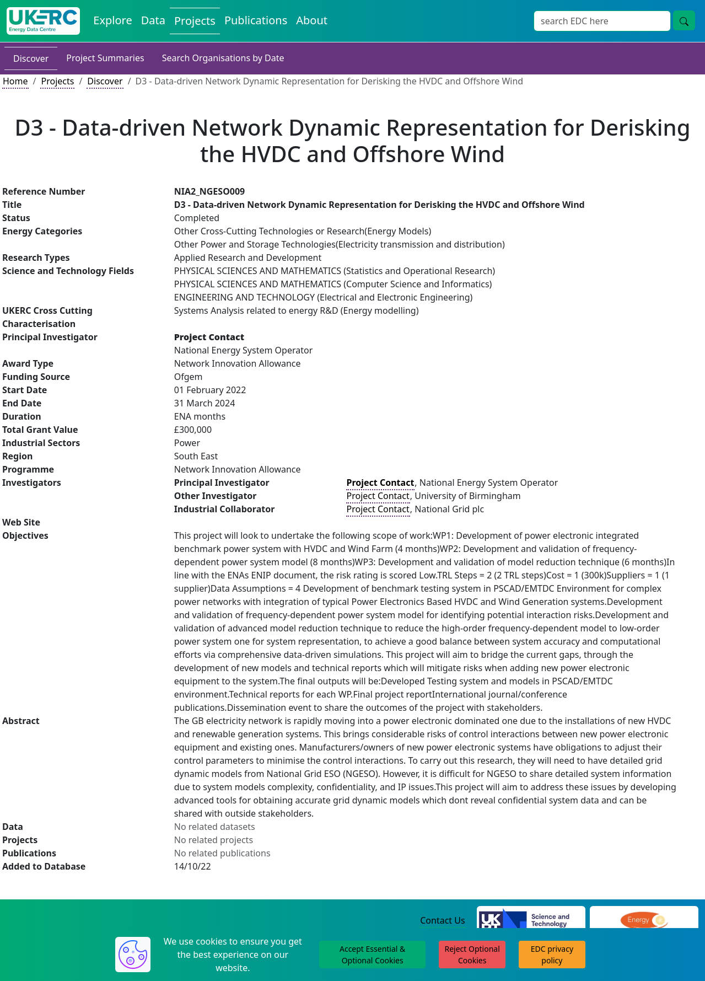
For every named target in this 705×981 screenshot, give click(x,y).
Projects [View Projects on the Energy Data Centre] (195, 20)
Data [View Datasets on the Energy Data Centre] (153, 20)
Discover (31, 58)
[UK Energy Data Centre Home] (43, 20)
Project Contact (378, 496)
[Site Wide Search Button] (684, 20)
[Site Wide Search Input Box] (602, 20)
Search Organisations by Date (223, 58)
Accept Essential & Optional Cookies (372, 955)
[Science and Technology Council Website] (531, 921)
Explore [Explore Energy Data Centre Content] (112, 20)
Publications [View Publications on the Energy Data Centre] (255, 20)
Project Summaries (105, 58)
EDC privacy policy (552, 955)
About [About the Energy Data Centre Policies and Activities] (311, 20)
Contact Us (442, 920)
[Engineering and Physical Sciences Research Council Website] (644, 921)
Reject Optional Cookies (471, 955)
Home (15, 81)
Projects (57, 81)
